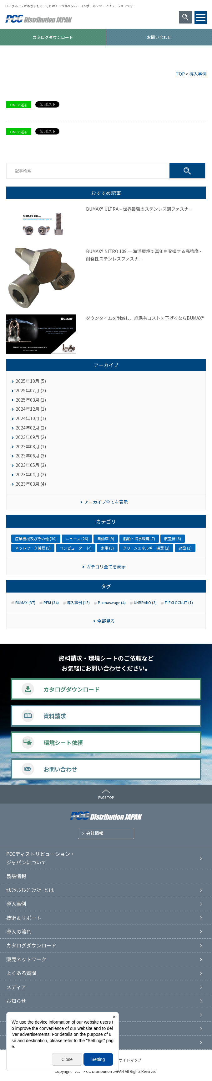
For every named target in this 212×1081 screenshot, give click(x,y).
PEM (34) (51, 602)
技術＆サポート (23, 917)
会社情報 (94, 833)
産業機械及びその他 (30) (36, 538)
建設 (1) (185, 548)
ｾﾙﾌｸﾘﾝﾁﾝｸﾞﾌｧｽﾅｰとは (30, 890)
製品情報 (16, 876)
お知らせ (16, 1001)
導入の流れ (18, 931)
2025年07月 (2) (31, 390)
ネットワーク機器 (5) (33, 548)
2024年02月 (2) (31, 427)
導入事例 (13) (78, 602)
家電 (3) (107, 548)
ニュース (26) (77, 538)
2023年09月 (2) (31, 437)
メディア (16, 987)
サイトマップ (130, 1060)
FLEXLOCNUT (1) (179, 602)
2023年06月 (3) (31, 455)
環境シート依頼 (63, 742)
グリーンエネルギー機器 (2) (146, 548)
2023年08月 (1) (31, 446)
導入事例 (198, 74)
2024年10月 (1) (31, 418)
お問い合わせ (159, 37)
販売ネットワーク (26, 959)
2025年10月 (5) (31, 381)
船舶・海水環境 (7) (139, 538)
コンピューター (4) (76, 548)
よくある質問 (21, 973)
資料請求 (54, 716)
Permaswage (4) (112, 602)
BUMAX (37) (25, 602)
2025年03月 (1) (31, 400)
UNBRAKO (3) (145, 602)
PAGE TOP (106, 797)
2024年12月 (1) (31, 409)
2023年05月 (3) (31, 465)
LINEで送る (19, 104)
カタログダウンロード (53, 37)
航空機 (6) (172, 538)
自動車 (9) (105, 538)
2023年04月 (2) (31, 474)
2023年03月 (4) (31, 484)
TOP (180, 74)
